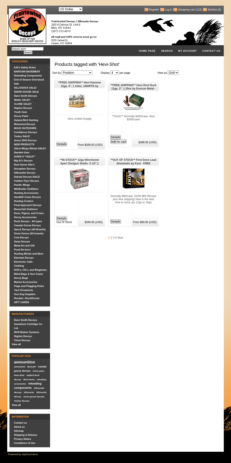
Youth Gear (20, 112)
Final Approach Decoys (28, 205)
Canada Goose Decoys (27, 225)
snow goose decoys (33, 396)
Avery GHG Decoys (25, 140)
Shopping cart (186, 9)
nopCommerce (30, 454)
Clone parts (38, 371)
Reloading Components (28, 75)
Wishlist (212, 9)
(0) (219, 9)
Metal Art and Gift (24, 245)
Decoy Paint (21, 116)
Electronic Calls (23, 261)
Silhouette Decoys (24, 172)
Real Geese (29, 379)
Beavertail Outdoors (26, 209)
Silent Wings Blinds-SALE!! (30, 148)
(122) (198, 9)
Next (120, 237)
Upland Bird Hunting (26, 120)
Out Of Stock (64, 222)
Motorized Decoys (24, 124)
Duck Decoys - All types (28, 221)
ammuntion (19, 367)
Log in (168, 9)
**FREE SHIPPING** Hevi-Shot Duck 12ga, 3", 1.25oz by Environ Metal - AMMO (133, 87)
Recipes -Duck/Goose (26, 298)
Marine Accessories (25, 282)
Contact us (211, 50)
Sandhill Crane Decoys (27, 197)
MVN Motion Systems (26, 332)
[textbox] (28, 49)
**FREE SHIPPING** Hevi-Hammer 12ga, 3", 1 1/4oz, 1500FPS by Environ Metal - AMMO (79, 84)
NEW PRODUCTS (24, 144)
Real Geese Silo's (24, 164)
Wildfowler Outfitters (26, 189)
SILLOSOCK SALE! (25, 87)
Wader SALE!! (22, 99)
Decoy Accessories (25, 217)
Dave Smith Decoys (25, 95)
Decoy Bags (21, 278)
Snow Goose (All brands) (29, 233)
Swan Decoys (22, 241)
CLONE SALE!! (23, 104)
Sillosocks (29, 392)
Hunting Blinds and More (28, 253)
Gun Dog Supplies (24, 294)
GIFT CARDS (21, 302)
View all (16, 344)
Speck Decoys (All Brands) (30, 229)
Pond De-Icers (22, 249)
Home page (147, 50)
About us (19, 426)
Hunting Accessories (26, 193)
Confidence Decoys (25, 132)
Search (167, 50)
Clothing (19, 265)
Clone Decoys (22, 340)
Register (154, 9)
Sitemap (19, 430)
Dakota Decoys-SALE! (27, 176)
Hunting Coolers (23, 201)
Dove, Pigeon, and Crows (29, 213)
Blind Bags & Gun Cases (28, 274)
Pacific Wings (22, 184)
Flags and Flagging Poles (29, 286)
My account (187, 50)
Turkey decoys (21, 401)
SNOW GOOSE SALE (26, 91)
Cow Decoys (21, 237)
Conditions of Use (24, 443)
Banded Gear (21, 152)
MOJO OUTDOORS (25, 128)
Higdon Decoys (23, 108)
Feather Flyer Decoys (26, 180)
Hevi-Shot (19, 375)
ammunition (24, 362)
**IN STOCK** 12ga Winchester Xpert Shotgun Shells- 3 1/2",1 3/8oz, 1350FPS (79, 162)
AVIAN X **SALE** (24, 156)
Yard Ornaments (23, 290)
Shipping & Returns (25, 435)
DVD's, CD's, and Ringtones (30, 269)
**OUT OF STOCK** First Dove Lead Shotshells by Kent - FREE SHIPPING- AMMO (133, 162)
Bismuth (32, 367)
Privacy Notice (22, 439)
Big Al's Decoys (23, 160)
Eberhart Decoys (24, 257)
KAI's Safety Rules (25, 67)
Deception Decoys (24, 168)
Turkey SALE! (22, 136)
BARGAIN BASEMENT (27, 71)
